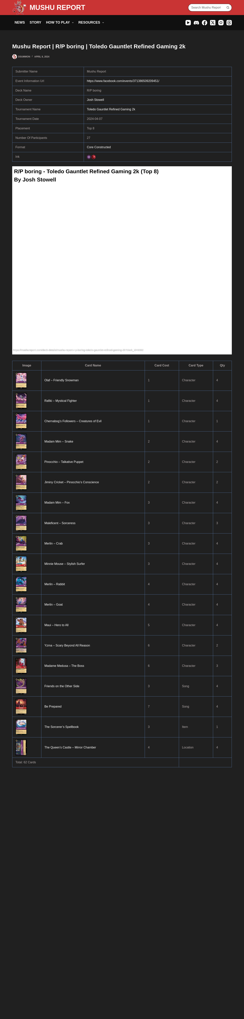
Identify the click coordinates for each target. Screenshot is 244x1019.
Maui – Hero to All (56, 625)
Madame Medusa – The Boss (64, 665)
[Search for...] (206, 7)
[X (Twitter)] (212, 22)
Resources (91, 22)
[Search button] (228, 7)
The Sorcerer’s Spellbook (61, 726)
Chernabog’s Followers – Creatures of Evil (72, 421)
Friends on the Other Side (61, 686)
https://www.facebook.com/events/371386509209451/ (123, 81)
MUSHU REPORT (57, 7)
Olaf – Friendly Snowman (61, 380)
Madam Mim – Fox (57, 502)
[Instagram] (221, 22)
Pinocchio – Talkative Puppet (63, 461)
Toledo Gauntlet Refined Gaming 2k (111, 109)
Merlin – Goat (53, 604)
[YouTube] (188, 22)
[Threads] (229, 22)
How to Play (60, 22)
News (20, 22)
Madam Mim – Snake (58, 441)
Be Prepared (53, 706)
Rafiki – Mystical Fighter (60, 400)
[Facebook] (204, 22)
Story (35, 22)
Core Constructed (99, 147)
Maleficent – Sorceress (59, 523)
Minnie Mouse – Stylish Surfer (64, 563)
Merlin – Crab (53, 543)
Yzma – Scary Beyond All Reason (67, 645)
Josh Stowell (95, 99)
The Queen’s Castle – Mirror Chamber (70, 747)
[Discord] (196, 22)
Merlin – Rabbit (54, 584)
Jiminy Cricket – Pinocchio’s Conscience (71, 482)
